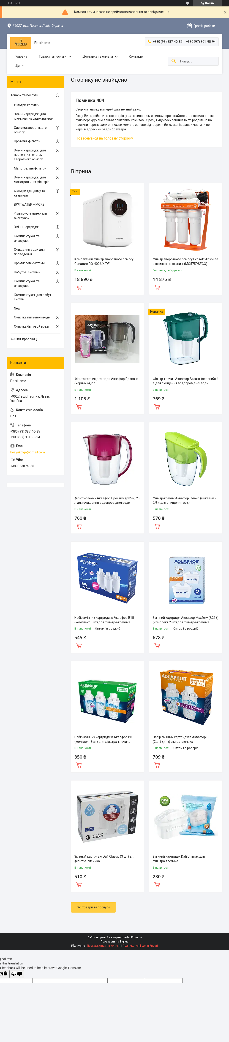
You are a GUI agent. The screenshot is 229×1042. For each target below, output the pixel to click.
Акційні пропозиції (24, 339)
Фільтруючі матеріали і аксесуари (31, 216)
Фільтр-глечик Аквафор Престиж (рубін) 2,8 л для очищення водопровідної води (107, 500)
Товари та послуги (52, 56)
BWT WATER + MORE (29, 204)
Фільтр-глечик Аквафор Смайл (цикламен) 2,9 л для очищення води (185, 500)
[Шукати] (173, 61)
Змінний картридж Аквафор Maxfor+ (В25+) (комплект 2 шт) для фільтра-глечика (185, 620)
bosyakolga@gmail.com (27, 452)
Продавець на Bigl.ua (114, 941)
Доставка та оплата (97, 56)
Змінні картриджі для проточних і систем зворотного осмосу (30, 154)
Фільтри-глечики (26, 105)
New (17, 308)
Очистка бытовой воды (31, 326)
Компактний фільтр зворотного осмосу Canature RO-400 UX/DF (104, 261)
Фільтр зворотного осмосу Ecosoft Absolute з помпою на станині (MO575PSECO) (185, 261)
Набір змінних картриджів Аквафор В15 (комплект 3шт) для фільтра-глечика (104, 620)
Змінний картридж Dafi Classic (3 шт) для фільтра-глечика (104, 859)
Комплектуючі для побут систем (32, 297)
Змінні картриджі (26, 227)
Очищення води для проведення (29, 252)
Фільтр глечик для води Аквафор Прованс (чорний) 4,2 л (106, 381)
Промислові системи (29, 263)
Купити (78, 287)
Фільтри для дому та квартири (29, 193)
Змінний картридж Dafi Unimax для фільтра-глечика (179, 859)
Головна (21, 56)
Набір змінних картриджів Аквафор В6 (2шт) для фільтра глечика (181, 739)
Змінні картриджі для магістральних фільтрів (31, 179)
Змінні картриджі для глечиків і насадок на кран (34, 116)
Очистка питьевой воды (32, 317)
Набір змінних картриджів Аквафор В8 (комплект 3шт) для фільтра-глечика (103, 739)
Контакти (136, 56)
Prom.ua (136, 937)
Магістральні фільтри (30, 168)
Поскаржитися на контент (104, 945)
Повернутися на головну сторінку (104, 138)
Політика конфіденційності (140, 945)
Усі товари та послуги (93, 907)
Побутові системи (27, 272)
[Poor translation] (16, 974)
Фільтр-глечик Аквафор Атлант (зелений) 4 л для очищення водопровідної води (185, 381)
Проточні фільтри (27, 141)
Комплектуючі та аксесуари (27, 238)
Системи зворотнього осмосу (30, 130)
